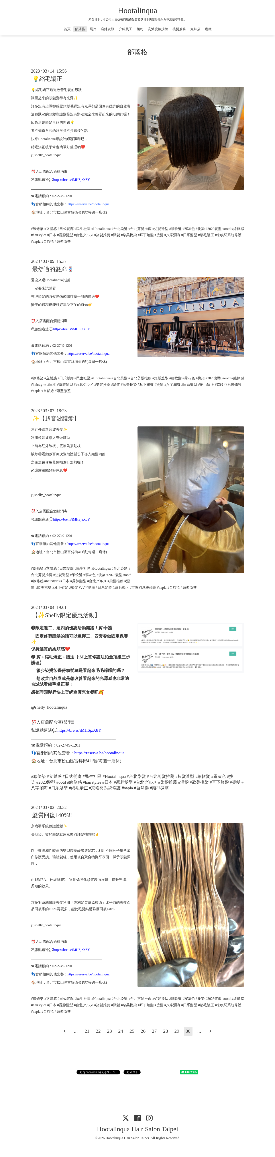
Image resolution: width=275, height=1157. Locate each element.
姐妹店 (195, 29)
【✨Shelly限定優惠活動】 (66, 615)
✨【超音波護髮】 (56, 418)
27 (154, 1031)
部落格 (80, 29)
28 (165, 1031)
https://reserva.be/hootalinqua (88, 204)
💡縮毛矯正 (47, 79)
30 (188, 1031)
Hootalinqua (137, 10)
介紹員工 (125, 29)
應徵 (208, 29)
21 (86, 1031)
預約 (140, 29)
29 (176, 1031)
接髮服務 (179, 29)
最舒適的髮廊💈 (53, 269)
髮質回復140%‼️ (52, 815)
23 (109, 1031)
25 (132, 1031)
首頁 (67, 29)
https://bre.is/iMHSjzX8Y (71, 180)
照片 (93, 29)
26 (143, 1031)
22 (98, 1031)
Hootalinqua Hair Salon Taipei (137, 1129)
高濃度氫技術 (158, 29)
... (76, 1031)
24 (120, 1031)
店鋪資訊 (107, 29)
